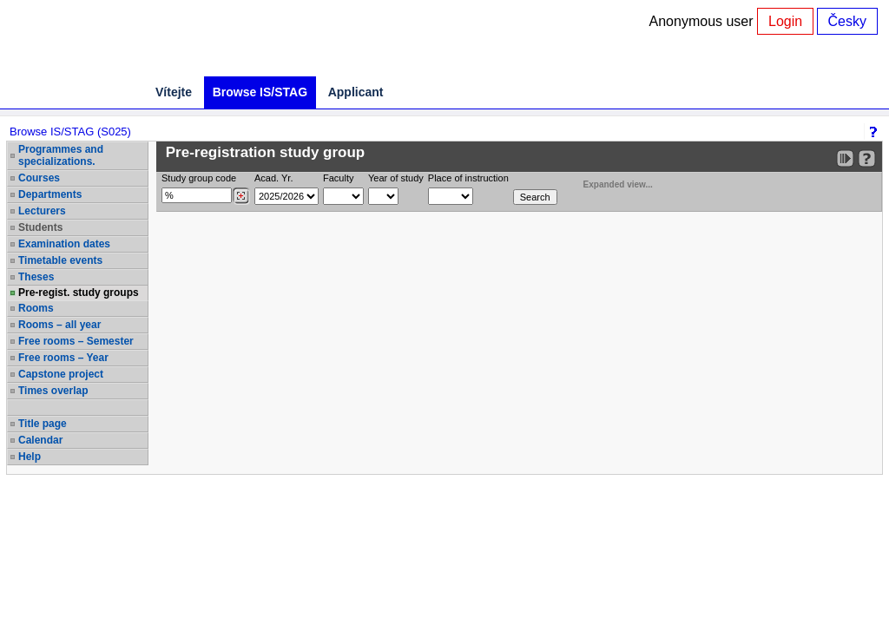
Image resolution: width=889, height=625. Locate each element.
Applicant (356, 92)
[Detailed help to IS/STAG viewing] (867, 158)
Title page (42, 424)
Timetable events (60, 260)
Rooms (36, 308)
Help (29, 457)
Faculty (338, 178)
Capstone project (60, 374)
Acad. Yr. (273, 178)
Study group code (198, 178)
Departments (50, 194)
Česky (847, 21)
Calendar (40, 440)
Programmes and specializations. (60, 155)
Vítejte (173, 92)
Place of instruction (468, 178)
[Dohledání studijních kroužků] (241, 196)
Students (40, 227)
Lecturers (42, 211)
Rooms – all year (59, 325)
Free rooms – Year (63, 358)
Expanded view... (608, 182)
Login (785, 21)
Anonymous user (703, 21)
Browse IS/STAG (260, 92)
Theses (36, 277)
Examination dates (64, 244)
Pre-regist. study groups (78, 292)
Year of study (396, 178)
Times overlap (53, 391)
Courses (39, 178)
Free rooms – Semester (76, 341)
